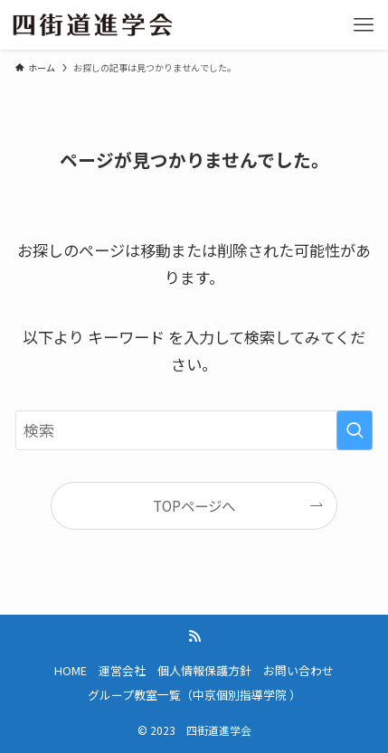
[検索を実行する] (354, 430)
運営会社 (122, 670)
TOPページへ (194, 505)
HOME (70, 670)
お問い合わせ (298, 670)
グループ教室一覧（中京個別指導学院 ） (194, 694)
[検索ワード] (194, 430)
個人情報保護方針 (204, 670)
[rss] (194, 636)
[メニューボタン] (363, 25)
